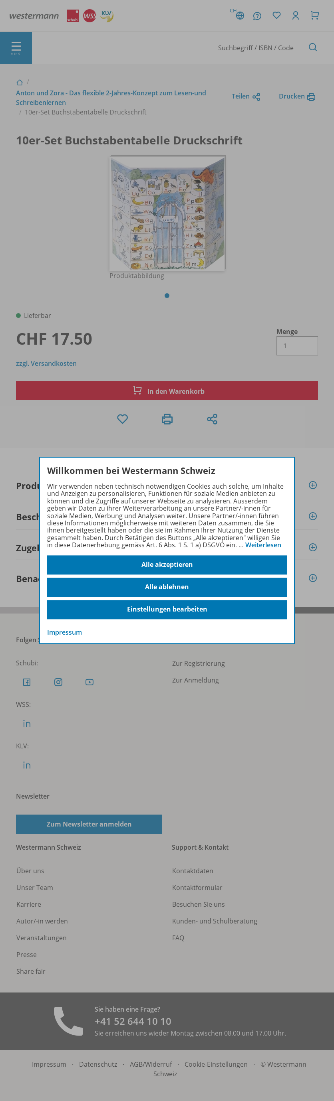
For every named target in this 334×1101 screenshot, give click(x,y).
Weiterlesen (263, 545)
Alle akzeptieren (167, 564)
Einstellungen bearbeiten (167, 609)
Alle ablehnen (167, 587)
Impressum (64, 632)
